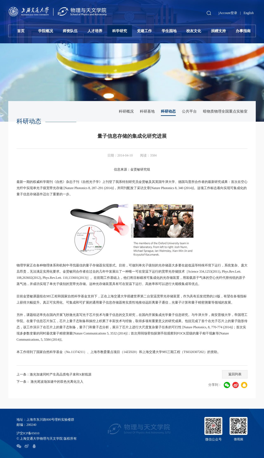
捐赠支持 (218, 31)
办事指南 (243, 31)
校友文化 (193, 31)
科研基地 (147, 111)
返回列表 (234, 374)
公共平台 (189, 111)
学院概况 (45, 31)
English (249, 13)
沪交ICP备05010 (28, 433)
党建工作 (144, 31)
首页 (21, 31)
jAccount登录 (227, 13)
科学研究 (119, 31)
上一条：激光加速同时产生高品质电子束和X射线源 (54, 374)
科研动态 (168, 111)
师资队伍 (70, 31)
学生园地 (169, 31)
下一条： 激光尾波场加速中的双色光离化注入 (49, 381)
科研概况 (126, 111)
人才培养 (94, 31)
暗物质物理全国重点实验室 (225, 111)
